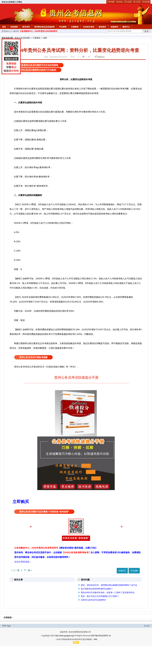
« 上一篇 (15, 570)
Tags (9, 626)
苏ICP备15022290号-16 (101, 636)
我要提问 (101, 57)
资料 (45, 38)
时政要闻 (14, 27)
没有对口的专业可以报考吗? (93, 600)
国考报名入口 (7, 31)
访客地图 (111, 2)
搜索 (146, 31)
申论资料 (63, 27)
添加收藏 (146, 2)
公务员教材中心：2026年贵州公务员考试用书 (38, 31)
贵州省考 (26, 27)
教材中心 (126, 27)
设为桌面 (128, 2)
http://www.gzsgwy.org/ (64, 636)
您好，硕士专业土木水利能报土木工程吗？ (100, 596)
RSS (4, 626)
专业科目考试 (88, 27)
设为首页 (137, 2)
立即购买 (21, 501)
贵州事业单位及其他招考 (44, 27)
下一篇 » (28, 570)
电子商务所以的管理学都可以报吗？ (97, 589)
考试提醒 (134, 571)
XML (96, 639)
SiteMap (119, 2)
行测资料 (74, 27)
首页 (4, 27)
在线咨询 (114, 27)
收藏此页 (122, 571)
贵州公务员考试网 (22, 38)
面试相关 (102, 27)
